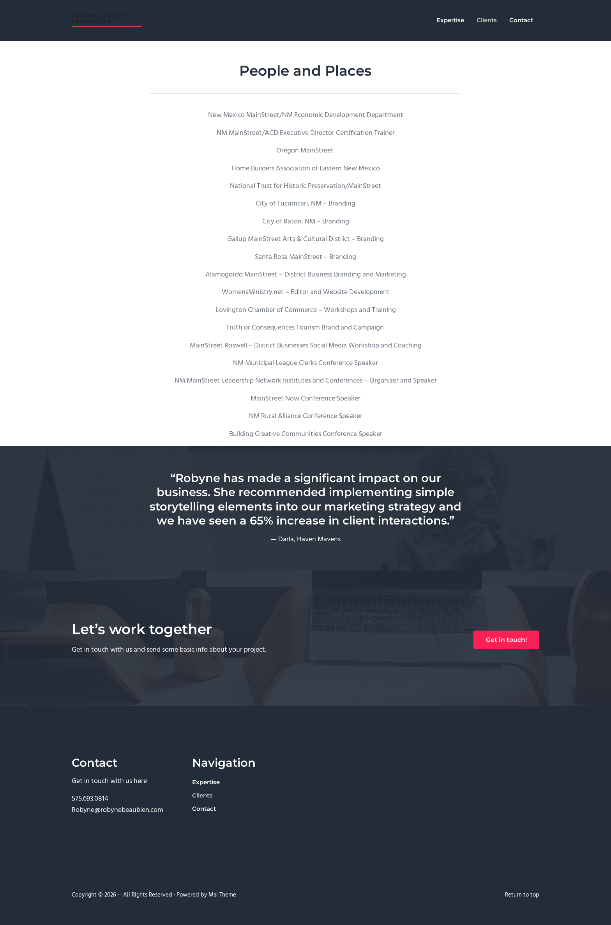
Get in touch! (506, 639)
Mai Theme (222, 895)
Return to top (522, 895)
